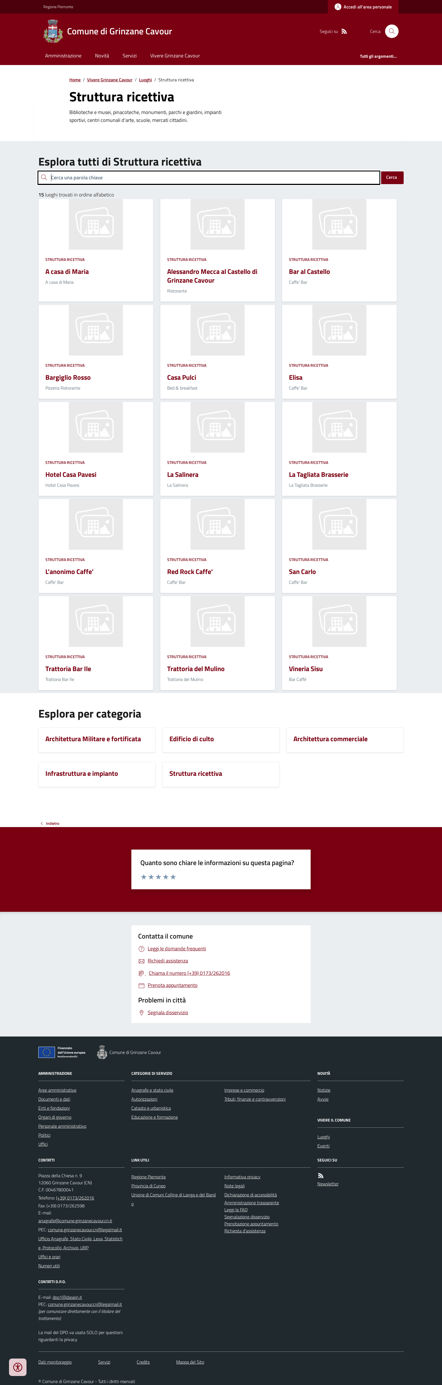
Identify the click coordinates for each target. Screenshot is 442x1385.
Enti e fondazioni (54, 1108)
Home (75, 79)
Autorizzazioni (144, 1099)
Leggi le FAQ (236, 1209)
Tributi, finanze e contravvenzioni (255, 1099)
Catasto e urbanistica (151, 1108)
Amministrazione (63, 55)
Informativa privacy (242, 1176)
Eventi (323, 1145)
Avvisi (322, 1099)
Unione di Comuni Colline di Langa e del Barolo (173, 1199)
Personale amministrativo (62, 1126)
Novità (102, 55)
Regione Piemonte (58, 7)
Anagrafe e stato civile (152, 1090)
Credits (143, 1362)
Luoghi (145, 79)
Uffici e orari (49, 1256)
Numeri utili (49, 1265)
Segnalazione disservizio (246, 1216)
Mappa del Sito (190, 1362)
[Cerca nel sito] (390, 31)
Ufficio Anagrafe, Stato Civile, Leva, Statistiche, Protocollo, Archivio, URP (80, 1243)
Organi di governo (54, 1117)
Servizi (130, 55)
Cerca (391, 177)
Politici (44, 1135)
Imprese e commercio (244, 1090)
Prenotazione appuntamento (251, 1223)
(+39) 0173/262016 (75, 1197)
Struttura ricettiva (65, 259)
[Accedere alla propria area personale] (363, 7)
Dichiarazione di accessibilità (250, 1194)
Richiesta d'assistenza (245, 1230)
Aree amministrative (57, 1090)
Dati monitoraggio (55, 1362)
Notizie (323, 1090)
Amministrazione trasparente (251, 1202)
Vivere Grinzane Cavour (175, 55)
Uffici (43, 1144)
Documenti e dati (54, 1099)
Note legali (234, 1185)
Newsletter (328, 1183)
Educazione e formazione (154, 1117)
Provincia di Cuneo (148, 1185)
